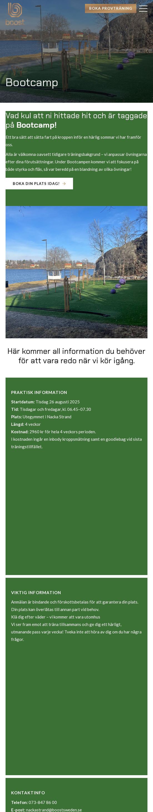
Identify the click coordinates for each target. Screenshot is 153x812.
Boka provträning (110, 8)
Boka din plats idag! (36, 183)
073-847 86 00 (43, 802)
